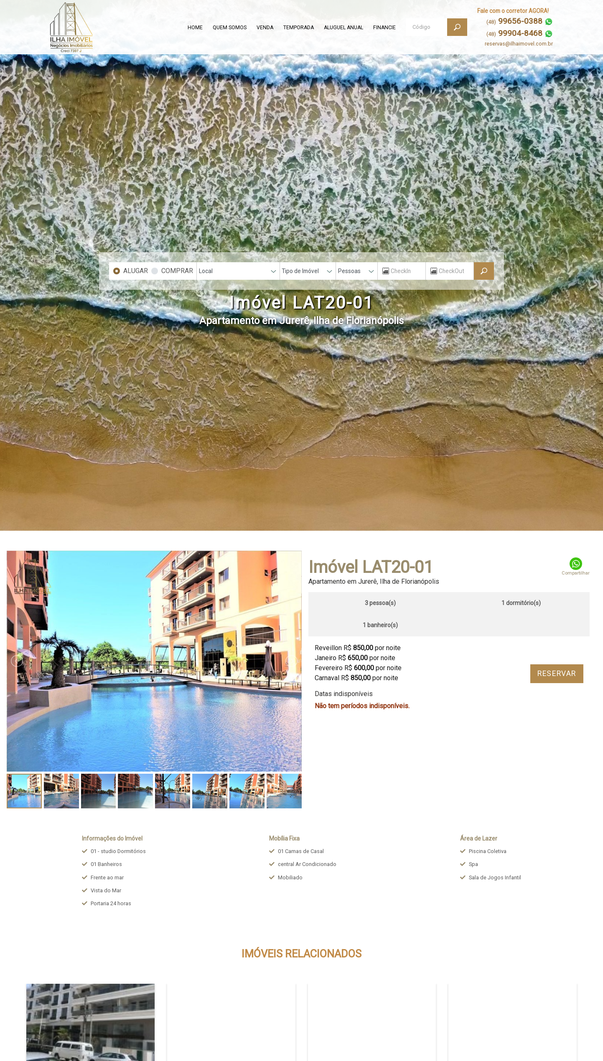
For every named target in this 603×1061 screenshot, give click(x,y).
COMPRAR (177, 271)
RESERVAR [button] (556, 673)
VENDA (265, 27)
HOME (195, 27)
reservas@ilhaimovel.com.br (519, 44)
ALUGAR (135, 271)
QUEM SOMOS (230, 27)
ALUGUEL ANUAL (343, 27)
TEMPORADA (298, 27)
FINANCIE (384, 27)
